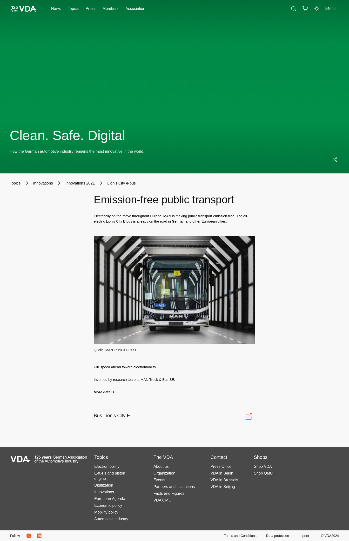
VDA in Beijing (222, 487)
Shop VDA (263, 466)
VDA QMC (162, 500)
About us (161, 466)
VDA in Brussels (224, 480)
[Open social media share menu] (335, 159)
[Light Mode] (317, 9)
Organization (164, 473)
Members (110, 9)
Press (90, 9)
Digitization (103, 485)
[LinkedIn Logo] (39, 536)
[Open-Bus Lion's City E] (173, 416)
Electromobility (106, 466)
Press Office (220, 466)
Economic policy (108, 505)
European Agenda (109, 499)
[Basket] (305, 8)
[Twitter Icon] (29, 536)
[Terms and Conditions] (240, 535)
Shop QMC (263, 473)
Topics (73, 9)
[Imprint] (304, 535)
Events (159, 480)
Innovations (104, 492)
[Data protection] (277, 535)
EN (330, 8)
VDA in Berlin (221, 473)
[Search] (293, 8)
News (56, 9)
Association (135, 9)
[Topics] (15, 183)
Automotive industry (111, 519)
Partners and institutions (174, 487)
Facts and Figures (169, 493)
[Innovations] (43, 183)
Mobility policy (106, 512)
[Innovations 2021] (80, 183)
